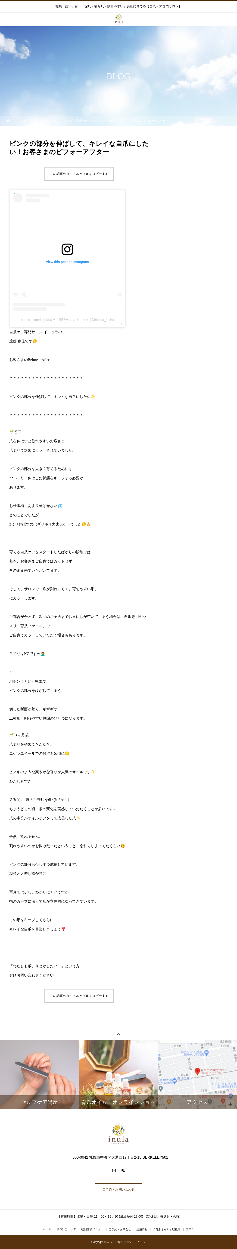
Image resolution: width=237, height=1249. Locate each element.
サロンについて (66, 1229)
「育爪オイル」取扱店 (167, 1229)
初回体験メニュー (92, 1229)
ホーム (47, 1229)
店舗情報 (141, 1229)
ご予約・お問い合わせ (118, 1189)
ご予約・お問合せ (120, 1229)
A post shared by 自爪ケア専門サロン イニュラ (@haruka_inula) (67, 320)
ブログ (190, 1229)
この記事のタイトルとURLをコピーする (79, 174)
